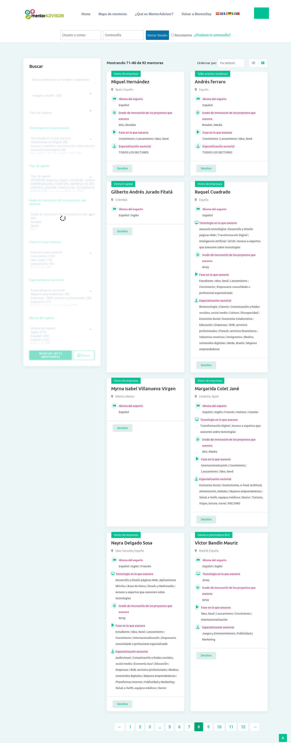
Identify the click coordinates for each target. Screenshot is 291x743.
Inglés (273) (61, 332)
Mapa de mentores (113, 14)
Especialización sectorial (46, 280)
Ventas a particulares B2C (213, 535)
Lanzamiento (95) (61, 264)
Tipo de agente (39, 166)
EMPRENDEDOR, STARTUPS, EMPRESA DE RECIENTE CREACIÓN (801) (61, 184)
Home (85, 14)
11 (231, 726)
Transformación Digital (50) (61, 142)
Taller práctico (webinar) (212, 73)
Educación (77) (61, 302)
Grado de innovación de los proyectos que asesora (57, 202)
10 (219, 726)
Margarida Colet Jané (217, 388)
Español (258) (61, 336)
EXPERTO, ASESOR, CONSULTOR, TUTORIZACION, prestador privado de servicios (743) (61, 188)
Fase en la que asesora (45, 242)
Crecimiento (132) (61, 256)
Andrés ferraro (210, 81)
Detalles (122, 168)
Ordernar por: (207, 63)
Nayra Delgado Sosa (131, 542)
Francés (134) (61, 340)
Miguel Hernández (130, 81)
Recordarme (181, 35)
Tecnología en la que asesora (49, 128)
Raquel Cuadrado (212, 191)
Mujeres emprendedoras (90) (61, 294)
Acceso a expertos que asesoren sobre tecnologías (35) (61, 146)
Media (61, 226)
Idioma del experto (41, 318)
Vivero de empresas (126, 73)
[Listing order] (231, 63)
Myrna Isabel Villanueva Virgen (143, 388)
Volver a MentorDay (196, 14)
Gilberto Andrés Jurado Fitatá (142, 191)
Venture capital (123, 184)
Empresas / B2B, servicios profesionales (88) (61, 298)
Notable (61, 222)
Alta (61, 218)
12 (243, 726)
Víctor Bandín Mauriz (216, 542)
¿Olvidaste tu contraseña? (212, 35)
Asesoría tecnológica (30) (61, 150)
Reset (83, 355)
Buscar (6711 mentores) (50, 355)
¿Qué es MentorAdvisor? (154, 14)
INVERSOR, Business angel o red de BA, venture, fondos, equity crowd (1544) (61, 180)
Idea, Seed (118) (61, 260)
